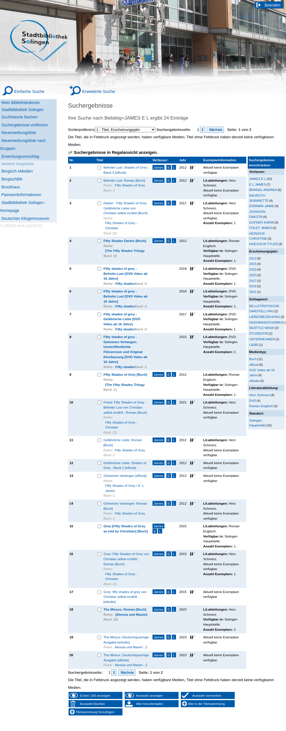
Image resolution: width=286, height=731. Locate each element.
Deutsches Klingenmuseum (25, 218)
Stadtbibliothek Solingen (22, 109)
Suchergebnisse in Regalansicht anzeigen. (116, 152)
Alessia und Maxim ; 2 (131, 647)
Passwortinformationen (21, 194)
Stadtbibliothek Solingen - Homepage (23, 206)
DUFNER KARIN (261, 222)
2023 (253, 275)
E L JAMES (257, 184)
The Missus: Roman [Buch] (124, 609)
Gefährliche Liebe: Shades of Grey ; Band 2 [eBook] (124, 465)
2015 (253, 263)
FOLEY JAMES (260, 228)
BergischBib (11, 179)
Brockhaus (10, 187)
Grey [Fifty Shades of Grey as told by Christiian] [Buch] (125, 528)
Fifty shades (125, 283)
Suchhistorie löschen (19, 117)
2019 (253, 269)
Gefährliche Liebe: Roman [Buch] (122, 442)
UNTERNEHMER (262, 339)
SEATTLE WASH (261, 328)
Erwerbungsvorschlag (20, 156)
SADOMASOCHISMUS (266, 322)
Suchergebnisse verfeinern (24, 125)
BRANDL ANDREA (263, 190)
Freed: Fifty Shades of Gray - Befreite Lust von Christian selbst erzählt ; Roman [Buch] (125, 407)
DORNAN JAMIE (261, 206)
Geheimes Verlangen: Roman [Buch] (125, 506)
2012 (253, 258)
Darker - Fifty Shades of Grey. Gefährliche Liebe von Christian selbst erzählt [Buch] (125, 208)
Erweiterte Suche (98, 91)
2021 (253, 292)
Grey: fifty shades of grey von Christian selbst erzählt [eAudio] (125, 597)
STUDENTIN (258, 333)
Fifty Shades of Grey (130, 185)
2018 (253, 286)
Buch (253, 359)
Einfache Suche (29, 91)
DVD (252, 400)
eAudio (254, 380)
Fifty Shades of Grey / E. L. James (125, 488)
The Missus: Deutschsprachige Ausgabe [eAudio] (126, 639)
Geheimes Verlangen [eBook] (125, 475)
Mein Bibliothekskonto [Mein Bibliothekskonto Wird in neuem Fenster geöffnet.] (20, 102)
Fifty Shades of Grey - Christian (121, 225)
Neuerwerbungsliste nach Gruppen (23, 144)
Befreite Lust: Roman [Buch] (124, 180)
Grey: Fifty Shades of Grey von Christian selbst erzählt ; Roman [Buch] (126, 559)
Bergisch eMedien (17, 171)
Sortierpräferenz (81, 130)
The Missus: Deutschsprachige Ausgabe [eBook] (126, 657)
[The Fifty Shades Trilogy (125, 250)
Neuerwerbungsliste (18, 132)
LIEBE (254, 345)
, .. (159, 529)
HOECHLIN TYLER (263, 244)
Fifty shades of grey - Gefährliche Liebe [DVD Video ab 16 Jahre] (121, 319)
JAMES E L (257, 178)
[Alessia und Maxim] (131, 614)
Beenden (273, 5)
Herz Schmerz (259, 395)
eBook (254, 364)
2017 (253, 280)
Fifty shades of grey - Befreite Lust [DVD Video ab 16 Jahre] (125, 273)
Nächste (215, 130)
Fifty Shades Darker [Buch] (124, 241)
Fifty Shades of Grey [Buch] (125, 374)
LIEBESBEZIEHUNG (264, 316)
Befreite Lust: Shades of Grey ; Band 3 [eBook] (126, 169)
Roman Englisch (261, 406)
